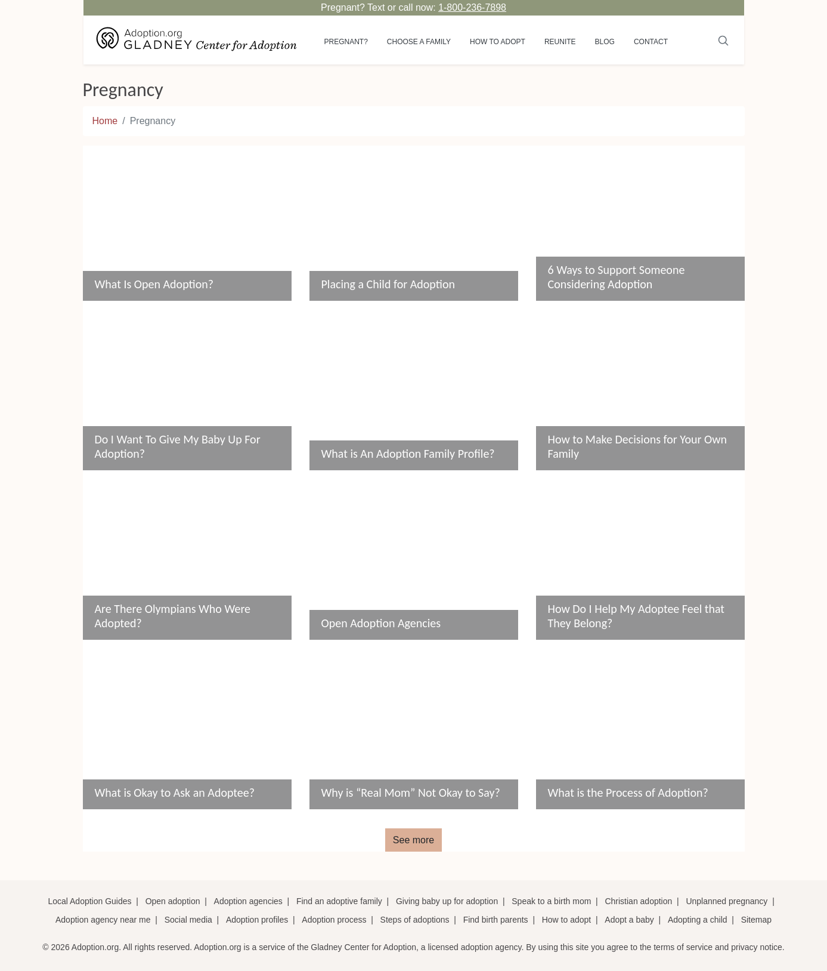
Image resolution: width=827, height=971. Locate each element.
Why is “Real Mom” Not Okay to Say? (410, 792)
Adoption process (334, 919)
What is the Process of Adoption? (628, 792)
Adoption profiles (257, 919)
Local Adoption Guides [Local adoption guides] (89, 901)
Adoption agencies (248, 901)
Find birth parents (495, 919)
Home (105, 121)
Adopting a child (697, 919)
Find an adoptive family (339, 901)
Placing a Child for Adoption (388, 284)
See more (413, 840)
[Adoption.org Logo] (196, 40)
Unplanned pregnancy (726, 901)
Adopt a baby (629, 919)
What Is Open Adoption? (154, 284)
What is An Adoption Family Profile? (408, 453)
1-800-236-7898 (472, 7)
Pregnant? (346, 42)
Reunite (560, 42)
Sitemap (756, 919)
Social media (188, 919)
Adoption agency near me (103, 919)
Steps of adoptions (415, 919)
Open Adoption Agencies (381, 623)
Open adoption (172, 901)
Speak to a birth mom (551, 901)
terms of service (683, 947)
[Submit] (723, 40)
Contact (651, 42)
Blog (605, 42)
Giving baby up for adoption (447, 901)
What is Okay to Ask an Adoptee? (175, 792)
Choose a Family (419, 42)
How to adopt (497, 42)
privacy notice (756, 947)
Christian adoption (638, 901)
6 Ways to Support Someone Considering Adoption (616, 277)
